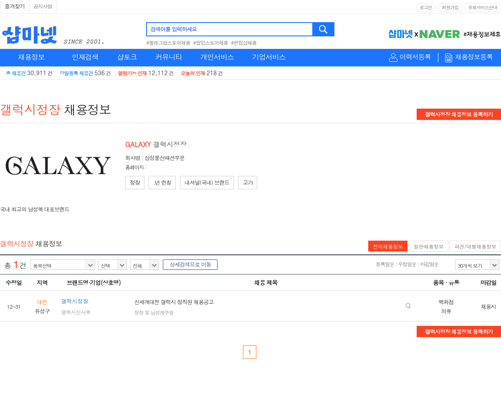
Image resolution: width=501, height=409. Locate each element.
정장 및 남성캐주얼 (153, 312)
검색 (323, 29)
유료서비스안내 (482, 7)
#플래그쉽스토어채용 (168, 42)
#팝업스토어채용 (210, 42)
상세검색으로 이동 (190, 264)
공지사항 (42, 6)
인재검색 (85, 57)
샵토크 (127, 57)
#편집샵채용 (244, 42)
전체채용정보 (388, 246)
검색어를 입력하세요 (173, 29)
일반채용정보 (429, 246)
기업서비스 (269, 57)
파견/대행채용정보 (475, 246)
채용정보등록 (474, 57)
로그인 (426, 7)
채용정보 (31, 57)
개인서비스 (217, 57)
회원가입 (450, 7)
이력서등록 (415, 57)
